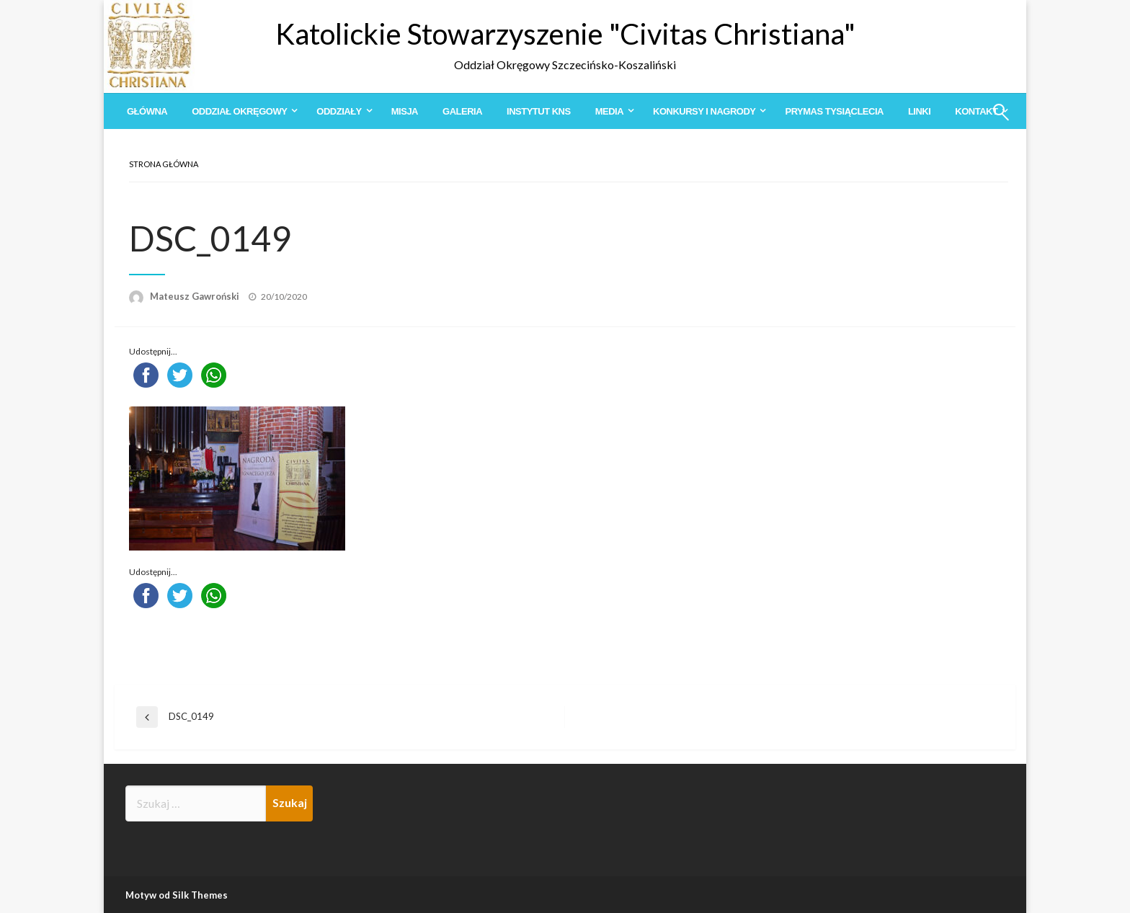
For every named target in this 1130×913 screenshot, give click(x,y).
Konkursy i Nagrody (704, 111)
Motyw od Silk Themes (176, 895)
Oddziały (338, 111)
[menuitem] (147, 111)
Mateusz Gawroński (195, 296)
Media (609, 111)
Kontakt (976, 111)
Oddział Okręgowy (239, 111)
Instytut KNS (539, 111)
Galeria (462, 111)
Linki (919, 111)
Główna (147, 111)
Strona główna (163, 164)
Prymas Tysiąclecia (834, 111)
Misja (404, 111)
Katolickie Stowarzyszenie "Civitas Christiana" (565, 34)
